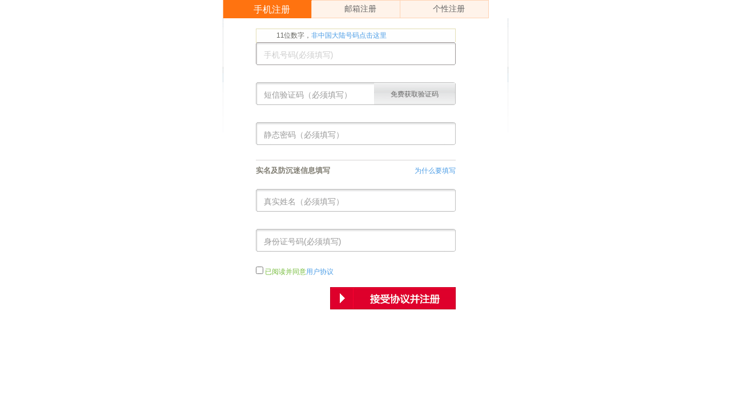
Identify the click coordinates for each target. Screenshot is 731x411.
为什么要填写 (435, 171)
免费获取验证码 (415, 94)
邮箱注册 (351, 9)
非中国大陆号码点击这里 (349, 35)
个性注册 (439, 9)
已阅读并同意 (299, 272)
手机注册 (263, 9)
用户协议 (320, 272)
